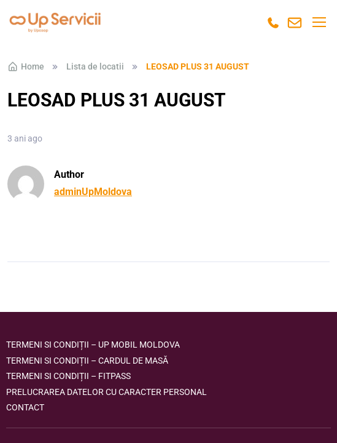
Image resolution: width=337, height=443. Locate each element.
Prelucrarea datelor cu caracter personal (106, 392)
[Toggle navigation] (318, 22)
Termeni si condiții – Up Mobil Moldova (93, 344)
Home (25, 66)
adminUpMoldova (93, 192)
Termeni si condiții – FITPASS (68, 376)
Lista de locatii (95, 66)
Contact (25, 407)
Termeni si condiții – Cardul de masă (87, 360)
